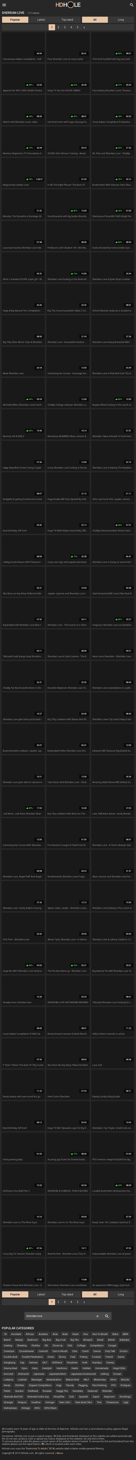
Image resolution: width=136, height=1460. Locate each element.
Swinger (49, 1402)
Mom (113, 1379)
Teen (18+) (64, 1402)
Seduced (92, 1391)
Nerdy (7, 1385)
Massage (37, 1379)
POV (113, 1385)
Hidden (87, 1368)
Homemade (101, 1368)
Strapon (22, 1402)
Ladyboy (8, 1379)
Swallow (36, 1402)
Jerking (104, 1373)
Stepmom (109, 1396)
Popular (15, 19)
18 (5, 1334)
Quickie (19, 1391)
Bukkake (124, 1339)
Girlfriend (57, 1362)
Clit (46, 1345)
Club (69, 1345)
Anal (55, 1334)
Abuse (59, 1453)
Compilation (97, 1345)
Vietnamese (10, 1408)
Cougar (112, 1345)
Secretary (78, 1391)
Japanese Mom (57, 1373)
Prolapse (125, 1385)
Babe (115, 1334)
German (33, 1362)
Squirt (96, 1396)
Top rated (67, 19)
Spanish (83, 1396)
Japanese (38, 1373)
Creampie (9, 1351)
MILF (86, 1379)
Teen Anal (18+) (83, 1402)
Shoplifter (59, 1396)
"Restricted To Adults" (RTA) (40, 1448)
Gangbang (9, 1362)
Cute (74, 1351)
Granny (110, 1362)
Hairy (35, 1368)
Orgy (58, 1385)
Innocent (8, 1373)
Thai (99, 1402)
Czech (85, 1351)
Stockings (125, 1396)
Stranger (8, 1402)
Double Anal (10, 1356)
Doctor (123, 1351)
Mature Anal (72, 1379)
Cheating (22, 1345)
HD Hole (68, 5)
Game (121, 1356)
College (81, 1345)
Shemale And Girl (13, 1396)
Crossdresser (26, 1351)
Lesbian (22, 1379)
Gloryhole (72, 1362)
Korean (117, 1373)
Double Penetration (32, 1356)
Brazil (100, 1339)
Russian (47, 1391)
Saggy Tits (62, 1391)
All (94, 19)
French (109, 1356)
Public (7, 1391)
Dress (51, 1356)
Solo (71, 1396)
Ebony (62, 1356)
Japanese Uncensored (83, 1373)
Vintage (25, 1408)
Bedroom (33, 1339)
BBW (125, 1334)
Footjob (96, 1356)
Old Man (19, 1385)
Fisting (83, 1356)
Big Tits (74, 1339)
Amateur (43, 1334)
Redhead (33, 1391)
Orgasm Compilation (40, 1385)
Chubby (35, 1345)
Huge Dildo (119, 1368)
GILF (44, 1362)
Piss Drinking (99, 1385)
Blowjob (88, 1339)
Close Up (58, 1345)
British (111, 1339)
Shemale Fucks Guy (38, 1396)
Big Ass (47, 1339)
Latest (41, 19)
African (30, 1334)
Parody (70, 1385)
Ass (85, 1334)
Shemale (107, 1391)
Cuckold (43, 1351)
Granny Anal (10, 1368)
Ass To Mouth (100, 1334)
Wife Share (50, 1408)
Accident (16, 1334)
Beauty (19, 1339)
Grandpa (97, 1362)
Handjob (47, 1368)
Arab (65, 1334)
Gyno (24, 1368)
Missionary (100, 1379)
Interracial (23, 1373)
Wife (37, 1408)
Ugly (125, 1402)
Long (121, 19)
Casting (8, 1345)
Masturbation (54, 1379)
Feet (72, 1356)
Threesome (112, 1402)
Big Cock (61, 1339)
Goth (84, 1362)
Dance (96, 1351)
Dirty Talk (110, 1351)
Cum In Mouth (59, 1351)
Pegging (83, 1385)
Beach (7, 1339)
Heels (75, 1368)
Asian (75, 1334)
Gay (22, 1362)
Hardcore (62, 1368)
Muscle (125, 1379)
